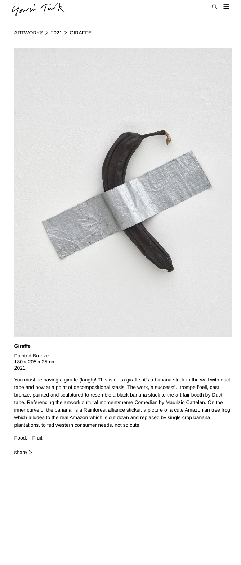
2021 (56, 33)
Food (20, 438)
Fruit (37, 438)
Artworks (29, 33)
